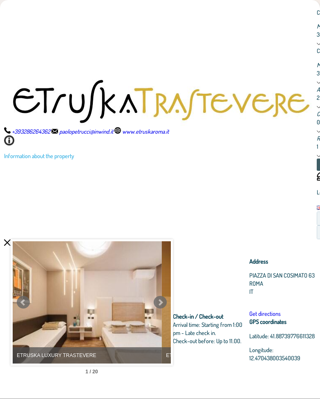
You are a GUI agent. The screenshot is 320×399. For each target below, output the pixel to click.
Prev (23, 302)
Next (165, 302)
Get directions (266, 313)
